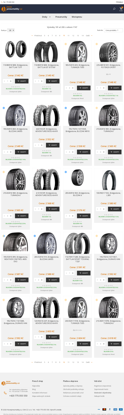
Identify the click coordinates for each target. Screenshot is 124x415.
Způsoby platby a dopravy (72, 386)
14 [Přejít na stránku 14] (83, 35)
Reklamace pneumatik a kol (73, 393)
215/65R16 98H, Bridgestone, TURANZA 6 (108, 130)
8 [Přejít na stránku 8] (55, 35)
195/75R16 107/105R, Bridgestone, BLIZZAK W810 (77, 130)
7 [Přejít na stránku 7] (52, 35)
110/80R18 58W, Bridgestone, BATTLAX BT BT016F (46, 66)
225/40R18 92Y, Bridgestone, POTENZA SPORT (108, 66)
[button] (114, 9)
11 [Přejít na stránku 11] (68, 35)
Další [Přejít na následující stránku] (89, 35)
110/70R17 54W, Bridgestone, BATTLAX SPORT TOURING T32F (77, 259)
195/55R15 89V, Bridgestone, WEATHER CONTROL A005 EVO (15, 259)
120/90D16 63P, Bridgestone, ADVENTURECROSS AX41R (46, 322)
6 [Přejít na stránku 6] (48, 35)
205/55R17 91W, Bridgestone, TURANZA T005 (77, 322)
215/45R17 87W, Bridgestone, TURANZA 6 (108, 322)
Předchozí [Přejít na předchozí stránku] (36, 35)
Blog (34, 389)
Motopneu (77, 16)
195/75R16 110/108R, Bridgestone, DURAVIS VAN (15, 322)
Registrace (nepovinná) (102, 386)
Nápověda (36, 386)
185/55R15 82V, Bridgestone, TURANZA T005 (77, 66)
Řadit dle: (100, 30)
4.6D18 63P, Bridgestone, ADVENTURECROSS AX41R (46, 130)
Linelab (58, 410)
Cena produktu (112, 30)
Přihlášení (119, 2)
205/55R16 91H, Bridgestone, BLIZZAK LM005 (46, 258)
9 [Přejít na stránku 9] (59, 35)
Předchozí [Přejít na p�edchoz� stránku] (36, 362)
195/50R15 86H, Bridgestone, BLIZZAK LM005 (15, 130)
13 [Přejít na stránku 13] (78, 35)
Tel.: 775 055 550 (7, 2)
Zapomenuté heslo (101, 389)
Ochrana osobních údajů (72, 396)
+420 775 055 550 (18, 395)
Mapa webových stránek (41, 396)
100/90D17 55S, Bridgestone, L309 (108, 194)
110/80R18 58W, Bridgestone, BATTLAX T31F (15, 66)
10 (64, 35)
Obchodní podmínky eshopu (73, 389)
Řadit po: (4, 30)
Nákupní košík (99, 396)
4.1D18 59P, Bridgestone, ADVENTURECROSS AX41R (46, 194)
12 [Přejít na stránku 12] (73, 35)
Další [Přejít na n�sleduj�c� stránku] (89, 362)
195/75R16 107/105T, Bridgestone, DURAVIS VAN (108, 258)
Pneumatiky (61, 16)
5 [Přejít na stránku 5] (44, 35)
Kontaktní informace (39, 393)
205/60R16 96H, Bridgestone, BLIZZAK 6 (77, 194)
